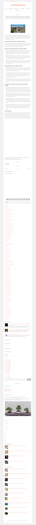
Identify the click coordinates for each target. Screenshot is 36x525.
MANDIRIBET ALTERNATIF (9, 262)
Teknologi (6, 425)
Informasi (6, 421)
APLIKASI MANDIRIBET (8, 312)
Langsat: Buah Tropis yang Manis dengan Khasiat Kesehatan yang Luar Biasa (19, 450)
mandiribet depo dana (8, 298)
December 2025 (7, 364)
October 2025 (7, 367)
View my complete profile (8, 391)
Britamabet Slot (7, 256)
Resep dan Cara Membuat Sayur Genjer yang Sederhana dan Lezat (17, 512)
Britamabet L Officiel (8, 254)
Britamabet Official (7, 250)
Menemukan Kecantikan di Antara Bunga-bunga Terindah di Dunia (17, 488)
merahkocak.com (18, 5)
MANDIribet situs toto (8, 282)
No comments (20, 20)
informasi (18, 14)
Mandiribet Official (7, 266)
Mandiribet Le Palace (8, 274)
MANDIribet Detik (7, 288)
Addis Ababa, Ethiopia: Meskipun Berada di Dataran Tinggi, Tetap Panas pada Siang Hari (18, 17)
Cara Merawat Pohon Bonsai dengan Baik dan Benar (16, 397)
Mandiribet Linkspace (8, 280)
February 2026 (7, 361)
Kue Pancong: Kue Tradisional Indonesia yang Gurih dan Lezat (17, 445)
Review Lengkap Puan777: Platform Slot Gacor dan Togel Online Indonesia (19, 329)
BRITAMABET (7, 246)
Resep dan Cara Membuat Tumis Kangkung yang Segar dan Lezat (17, 507)
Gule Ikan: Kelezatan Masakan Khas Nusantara (15, 497)
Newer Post (7, 168)
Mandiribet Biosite (7, 276)
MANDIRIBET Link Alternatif (9, 232)
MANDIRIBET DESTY (8, 286)
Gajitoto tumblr (7, 306)
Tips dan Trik (7, 423)
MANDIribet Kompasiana (8, 292)
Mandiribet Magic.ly (7, 268)
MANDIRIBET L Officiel (8, 260)
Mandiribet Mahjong (8, 238)
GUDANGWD (7, 240)
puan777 (6, 242)
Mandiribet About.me (8, 278)
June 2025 (6, 372)
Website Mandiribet (8, 234)
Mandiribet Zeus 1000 (8, 236)
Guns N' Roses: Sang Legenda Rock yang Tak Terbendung (16, 483)
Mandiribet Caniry (7, 272)
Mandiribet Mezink (7, 270)
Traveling (6, 427)
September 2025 (7, 368)
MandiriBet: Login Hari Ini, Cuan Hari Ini (13, 334)
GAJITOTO (6, 207)
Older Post (29, 168)
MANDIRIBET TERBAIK (8, 284)
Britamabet (6, 248)
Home (18, 168)
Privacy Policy (18, 10)
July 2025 (6, 371)
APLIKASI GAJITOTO (8, 310)
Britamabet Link (7, 252)
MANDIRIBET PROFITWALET (9, 264)
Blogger (20, 383)
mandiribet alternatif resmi (8, 209)
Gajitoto (6, 304)
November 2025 (7, 365)
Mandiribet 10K (7, 302)
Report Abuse (8, 386)
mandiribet (6, 296)
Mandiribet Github (7, 300)
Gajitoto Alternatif (7, 308)
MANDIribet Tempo (8, 294)
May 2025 (6, 374)
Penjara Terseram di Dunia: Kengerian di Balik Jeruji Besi (16, 478)
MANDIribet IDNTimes (8, 290)
